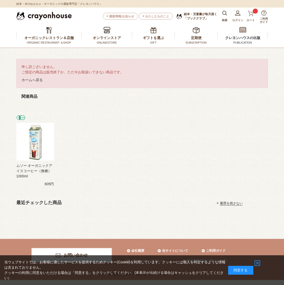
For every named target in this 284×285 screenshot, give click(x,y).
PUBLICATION (242, 42)
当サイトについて (175, 250)
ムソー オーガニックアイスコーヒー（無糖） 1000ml (34, 171)
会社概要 (137, 250)
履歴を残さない (231, 203)
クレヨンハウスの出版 (242, 38)
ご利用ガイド (216, 250)
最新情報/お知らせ (121, 16)
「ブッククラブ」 (200, 16)
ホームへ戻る (32, 80)
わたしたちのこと (157, 16)
